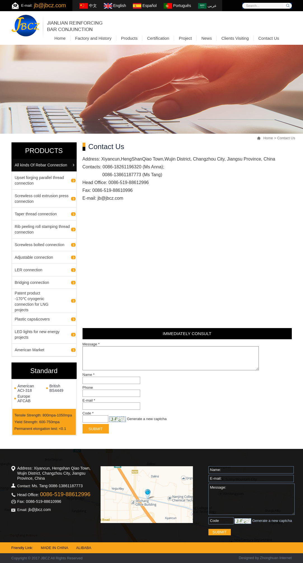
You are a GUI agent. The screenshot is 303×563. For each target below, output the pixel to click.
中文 (88, 5)
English (115, 5)
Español (144, 5)
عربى (207, 5)
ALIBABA (83, 548)
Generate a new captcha (147, 419)
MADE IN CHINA (54, 548)
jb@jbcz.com (50, 5)
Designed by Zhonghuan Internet (265, 558)
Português (177, 5)
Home (268, 138)
